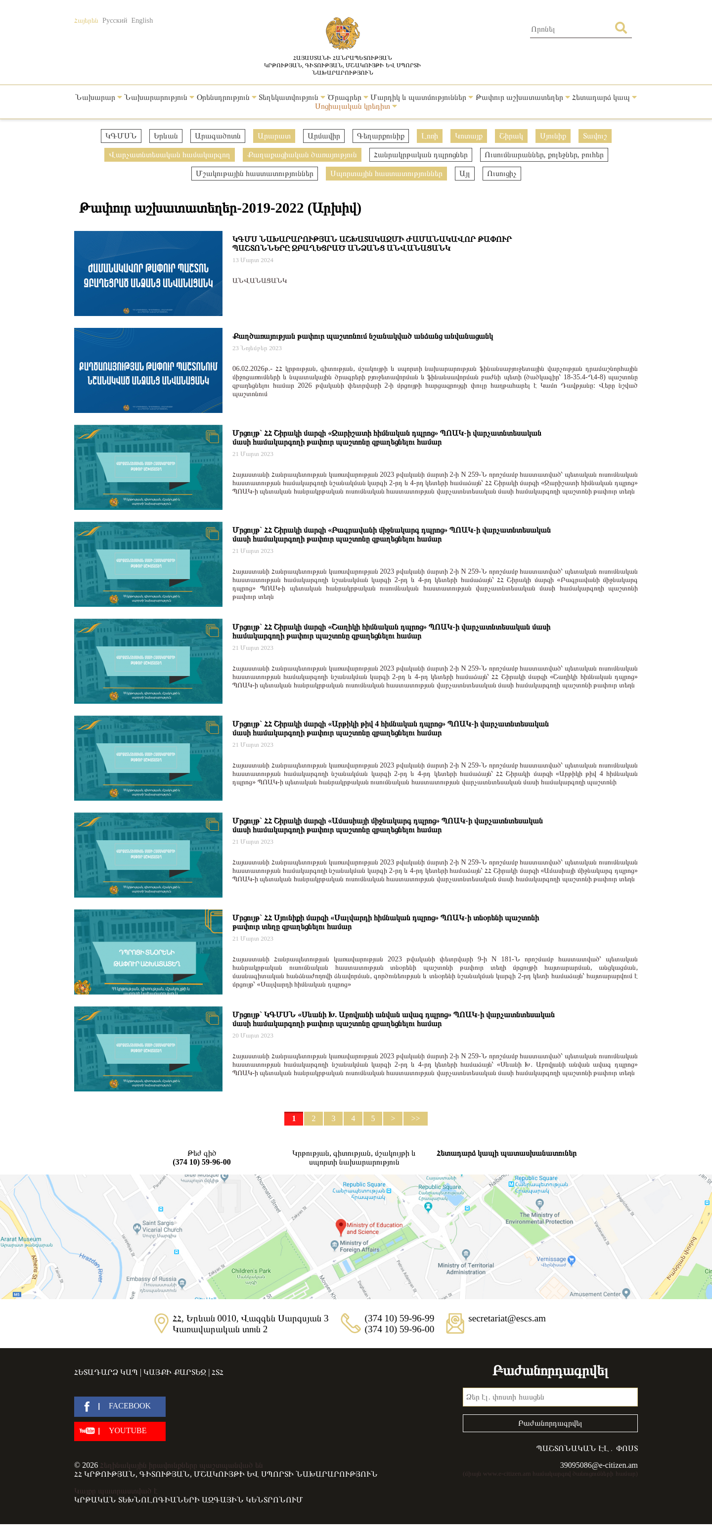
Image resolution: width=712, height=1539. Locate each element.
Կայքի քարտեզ (174, 1372)
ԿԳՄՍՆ (121, 136)
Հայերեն (86, 20)
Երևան (166, 136)
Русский (114, 20)
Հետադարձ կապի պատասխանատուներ (507, 1153)
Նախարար (98, 97)
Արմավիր (324, 136)
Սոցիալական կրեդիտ (356, 106)
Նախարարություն (159, 97)
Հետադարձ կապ (604, 97)
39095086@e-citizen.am (599, 1465)
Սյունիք (553, 136)
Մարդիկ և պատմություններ (421, 97)
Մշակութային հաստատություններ (254, 173)
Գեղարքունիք (380, 136)
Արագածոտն (218, 136)
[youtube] (120, 1431)
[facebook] (120, 1407)
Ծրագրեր (347, 97)
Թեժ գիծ (202, 1158)
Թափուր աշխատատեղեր (523, 97)
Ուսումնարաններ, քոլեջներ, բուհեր (544, 154)
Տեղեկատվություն (292, 97)
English (142, 20)
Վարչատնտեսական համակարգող (169, 154)
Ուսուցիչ (502, 173)
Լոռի (429, 136)
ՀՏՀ (217, 1372)
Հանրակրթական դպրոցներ (421, 154)
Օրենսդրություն (227, 97)
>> (415, 1118)
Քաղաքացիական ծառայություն (302, 154)
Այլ (464, 173)
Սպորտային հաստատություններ (386, 173)
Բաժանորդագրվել (550, 1423)
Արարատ (274, 136)
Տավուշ (595, 136)
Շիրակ (511, 136)
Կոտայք (469, 136)
